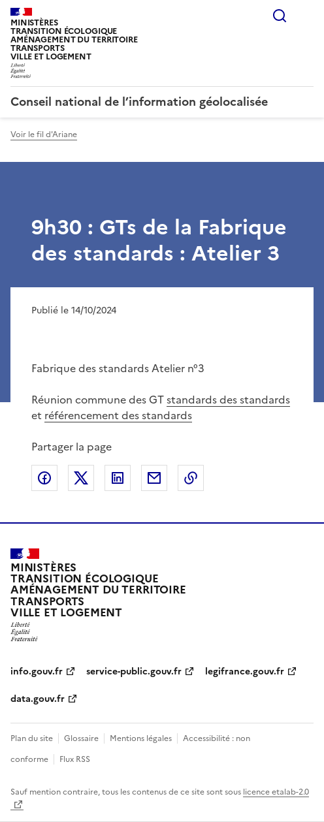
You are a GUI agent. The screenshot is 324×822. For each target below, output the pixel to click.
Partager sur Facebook (44, 478)
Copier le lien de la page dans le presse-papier (191, 478)
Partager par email (154, 478)
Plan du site (31, 738)
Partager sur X (81, 478)
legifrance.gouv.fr (244, 671)
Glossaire (81, 738)
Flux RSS (74, 759)
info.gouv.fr (36, 671)
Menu (306, 16)
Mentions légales (141, 738)
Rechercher (280, 16)
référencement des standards (118, 415)
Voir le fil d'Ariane (43, 134)
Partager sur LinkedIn (118, 478)
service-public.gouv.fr (134, 671)
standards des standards (228, 399)
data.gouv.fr (37, 699)
